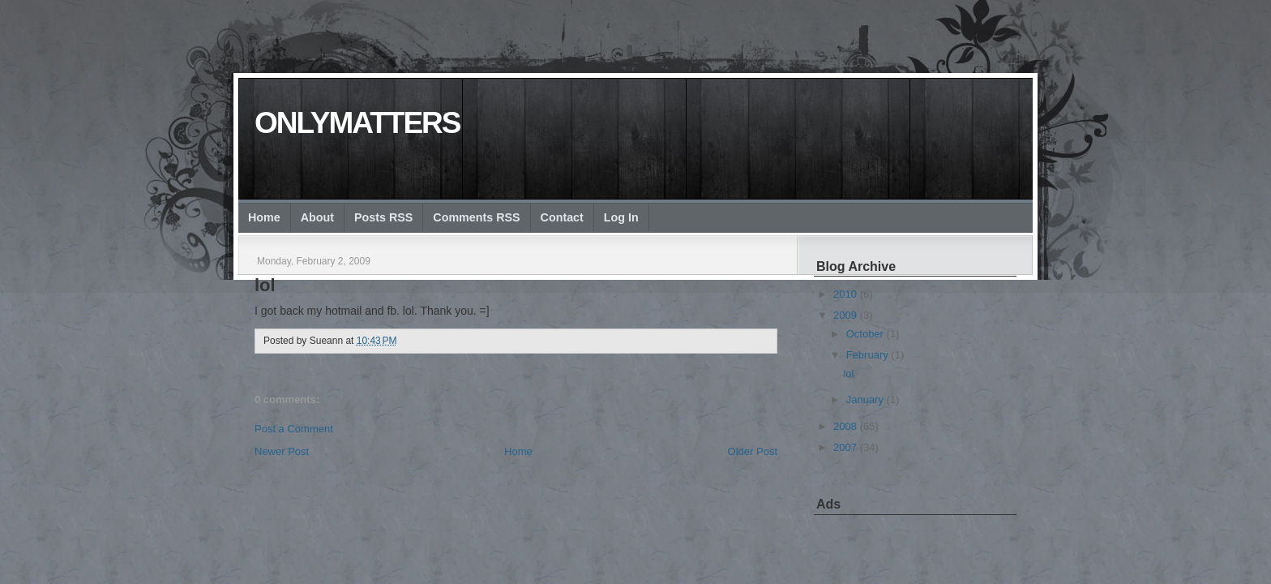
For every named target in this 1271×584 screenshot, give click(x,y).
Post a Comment (294, 429)
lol (265, 285)
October (865, 334)
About (317, 217)
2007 (845, 447)
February (867, 355)
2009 (845, 315)
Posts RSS (383, 217)
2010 (845, 294)
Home (264, 217)
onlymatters (357, 123)
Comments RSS (476, 217)
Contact (562, 217)
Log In (621, 217)
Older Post (752, 451)
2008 (845, 426)
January (865, 399)
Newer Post (282, 451)
